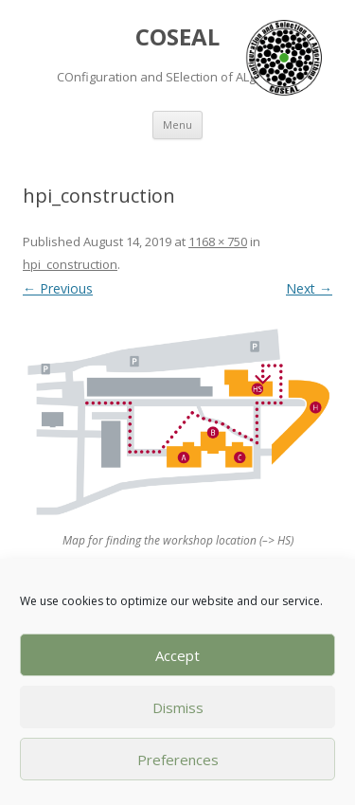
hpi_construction (70, 264)
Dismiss (178, 707)
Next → (309, 288)
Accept (177, 655)
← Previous (58, 288)
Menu (177, 124)
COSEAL (177, 37)
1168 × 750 (217, 241)
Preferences (178, 759)
